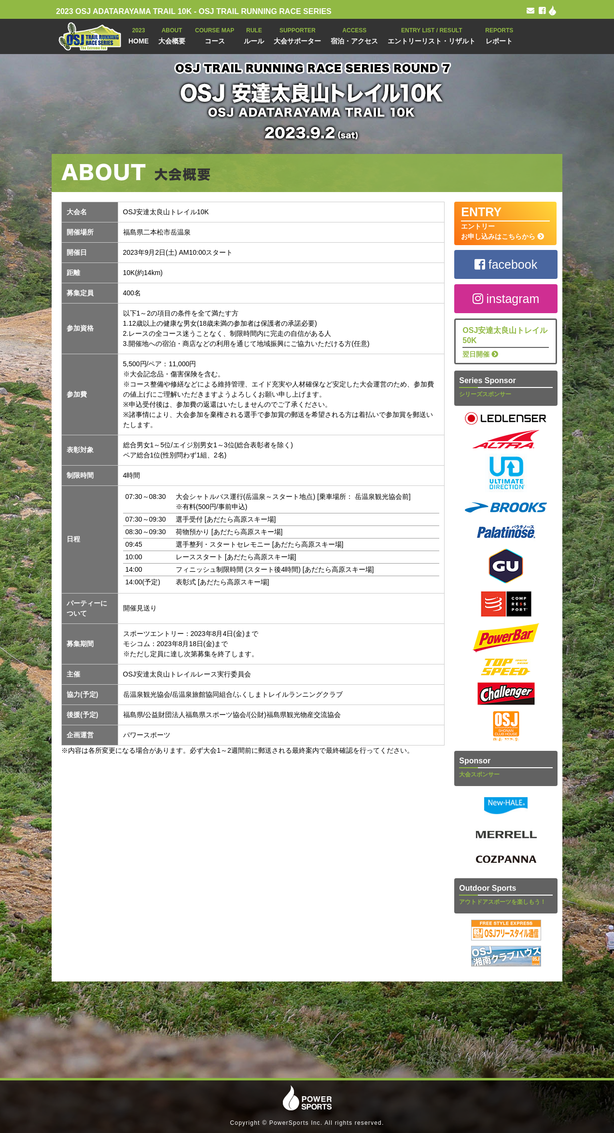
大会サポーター (297, 35)
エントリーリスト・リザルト (431, 35)
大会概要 (171, 35)
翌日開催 (505, 341)
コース (214, 35)
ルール (254, 35)
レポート (499, 35)
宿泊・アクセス (354, 35)
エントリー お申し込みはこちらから (505, 222)
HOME (138, 35)
